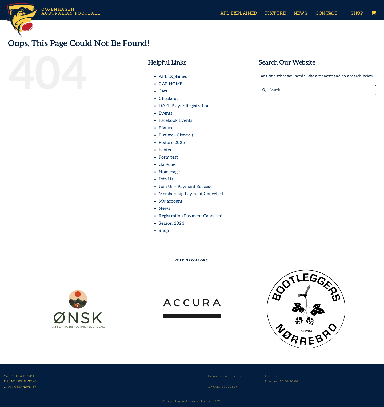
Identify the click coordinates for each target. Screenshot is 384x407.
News (164, 208)
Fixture (166, 128)
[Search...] (317, 90)
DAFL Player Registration (184, 105)
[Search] (264, 90)
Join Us (166, 179)
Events (165, 113)
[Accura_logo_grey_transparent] (192, 300)
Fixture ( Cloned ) (176, 135)
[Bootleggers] (306, 268)
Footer (165, 149)
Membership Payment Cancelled (191, 193)
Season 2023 (171, 223)
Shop (164, 230)
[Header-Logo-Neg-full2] (21, 4)
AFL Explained (173, 76)
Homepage (169, 172)
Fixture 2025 (172, 142)
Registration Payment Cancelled (190, 216)
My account (170, 201)
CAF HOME (170, 84)
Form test (168, 157)
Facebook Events (175, 120)
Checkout (168, 98)
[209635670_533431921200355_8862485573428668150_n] (78, 291)
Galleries (167, 164)
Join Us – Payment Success (185, 186)
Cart (163, 91)
